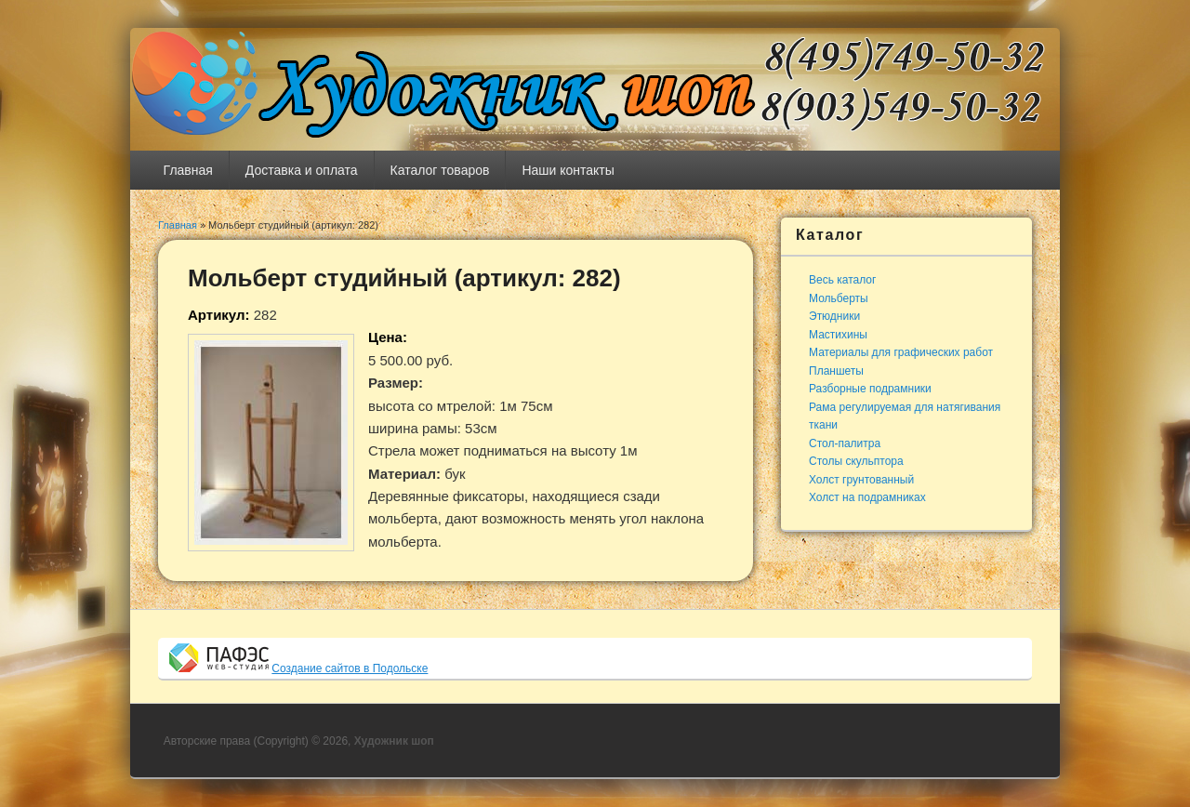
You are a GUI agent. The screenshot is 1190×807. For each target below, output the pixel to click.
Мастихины (838, 334)
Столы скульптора (856, 461)
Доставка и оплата (301, 170)
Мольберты (838, 298)
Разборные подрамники (870, 388)
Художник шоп (394, 740)
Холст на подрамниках (867, 497)
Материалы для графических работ (901, 352)
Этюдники (834, 316)
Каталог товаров (440, 170)
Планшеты (836, 370)
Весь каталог (842, 279)
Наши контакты (568, 170)
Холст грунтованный (861, 479)
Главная (188, 170)
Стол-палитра (844, 443)
